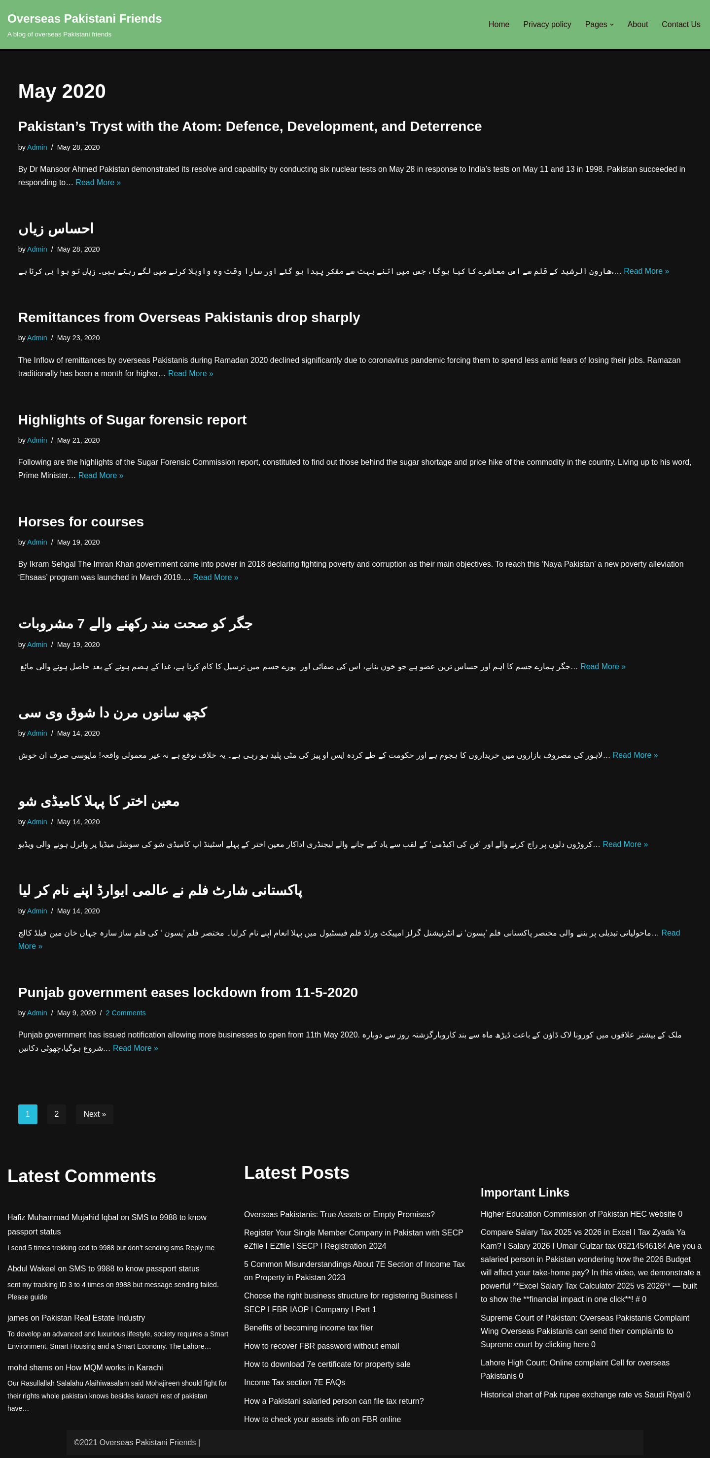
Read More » (99, 183)
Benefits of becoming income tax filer (308, 1331)
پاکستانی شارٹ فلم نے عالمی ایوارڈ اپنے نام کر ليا (160, 892)
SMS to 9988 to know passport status (134, 1271)
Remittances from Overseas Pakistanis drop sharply (189, 317)
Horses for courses (81, 522)
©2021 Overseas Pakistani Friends (135, 1445)
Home (498, 24)
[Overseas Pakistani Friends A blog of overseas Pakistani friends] (84, 24)
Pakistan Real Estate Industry (93, 1321)
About (637, 24)
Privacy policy (547, 24)
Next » (95, 1117)
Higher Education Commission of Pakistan (554, 1217)
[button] (611, 25)
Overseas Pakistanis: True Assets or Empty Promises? (339, 1217)
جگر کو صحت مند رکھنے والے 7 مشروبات (135, 625)
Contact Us (681, 24)
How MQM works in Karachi (114, 1370)
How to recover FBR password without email (321, 1349)
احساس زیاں (56, 229)
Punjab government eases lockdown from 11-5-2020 (188, 995)
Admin (37, 147)
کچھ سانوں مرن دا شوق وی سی (112, 714)
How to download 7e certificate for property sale (327, 1367)
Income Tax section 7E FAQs (294, 1385)
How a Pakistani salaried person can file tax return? (334, 1403)
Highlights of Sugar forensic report (132, 420)
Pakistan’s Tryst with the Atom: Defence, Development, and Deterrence (250, 126)
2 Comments (126, 1015)
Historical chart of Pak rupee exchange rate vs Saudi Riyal (582, 1397)
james (18, 1321)
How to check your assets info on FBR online (322, 1422)
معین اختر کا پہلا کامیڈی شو (98, 803)
